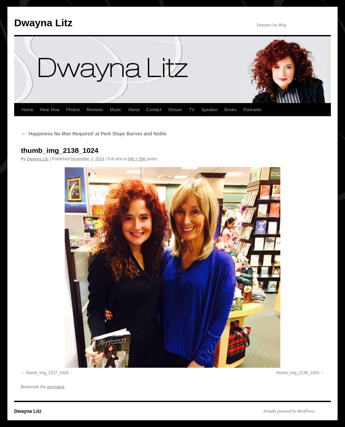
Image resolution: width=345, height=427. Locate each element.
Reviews (95, 109)
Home (27, 109)
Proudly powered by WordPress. (289, 411)
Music (115, 109)
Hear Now (50, 109)
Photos (73, 109)
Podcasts (252, 109)
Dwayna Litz (43, 22)
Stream (175, 109)
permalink (55, 387)
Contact (153, 109)
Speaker (209, 109)
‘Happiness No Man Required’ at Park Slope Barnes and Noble (93, 133)
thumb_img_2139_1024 (298, 372)
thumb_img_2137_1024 (47, 372)
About (133, 109)
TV (192, 109)
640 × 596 (137, 159)
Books (230, 109)
